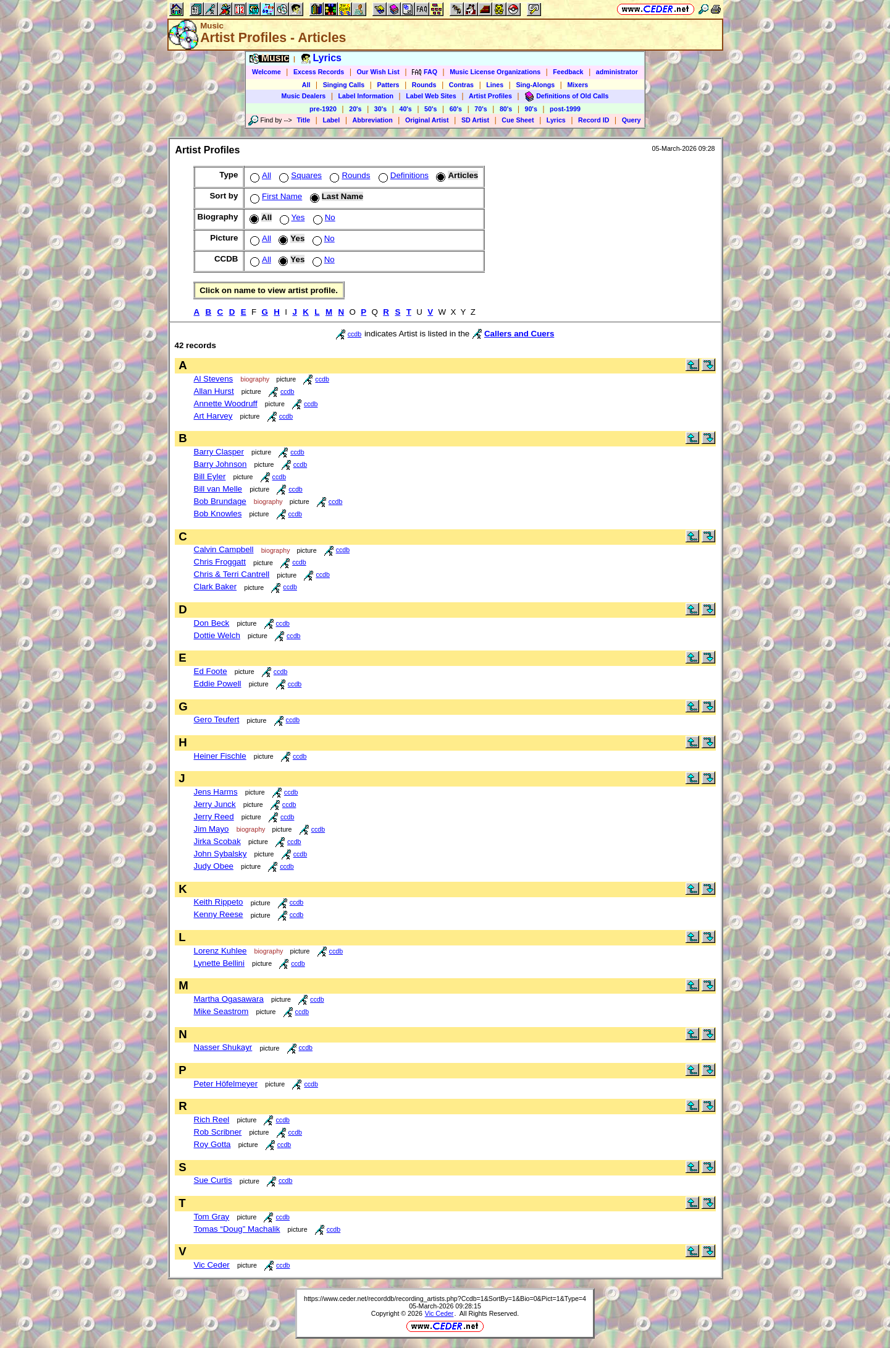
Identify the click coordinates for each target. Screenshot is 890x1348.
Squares (299, 175)
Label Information (365, 96)
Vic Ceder (212, 1264)
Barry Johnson (220, 464)
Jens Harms (216, 791)
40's (405, 109)
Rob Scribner (218, 1132)
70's (480, 109)
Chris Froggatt (220, 561)
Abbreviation (373, 120)
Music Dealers (304, 96)
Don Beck (212, 623)
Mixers (577, 84)
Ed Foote (210, 671)
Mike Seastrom (221, 1011)
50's (430, 109)
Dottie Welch (217, 635)
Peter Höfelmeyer (226, 1083)
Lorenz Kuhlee (220, 950)
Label (331, 120)
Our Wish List (378, 71)
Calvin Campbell (224, 549)
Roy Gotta (212, 1144)
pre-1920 (323, 109)
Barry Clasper (219, 451)
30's (380, 109)
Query (631, 120)
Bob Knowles (218, 513)
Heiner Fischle (220, 756)
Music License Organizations (495, 71)
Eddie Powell (217, 683)
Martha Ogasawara (229, 999)
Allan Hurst (214, 391)
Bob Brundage (220, 501)
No (323, 217)
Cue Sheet (518, 120)
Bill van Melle (218, 488)
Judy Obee (213, 866)
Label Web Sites (431, 96)
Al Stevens (213, 378)
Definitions (402, 175)
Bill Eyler (210, 476)
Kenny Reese (218, 914)
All (306, 84)
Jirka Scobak (217, 841)
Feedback (568, 71)
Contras (461, 84)
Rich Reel (212, 1119)
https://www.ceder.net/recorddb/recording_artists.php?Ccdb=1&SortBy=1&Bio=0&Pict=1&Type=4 (445, 1298)
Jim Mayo (211, 829)
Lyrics (556, 120)
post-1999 (565, 109)
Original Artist (427, 120)
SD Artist (475, 120)
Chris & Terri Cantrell (232, 574)
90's (531, 109)
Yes (291, 217)
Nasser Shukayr (223, 1047)
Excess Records (318, 71)
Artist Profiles (490, 96)
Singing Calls (344, 84)
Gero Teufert (217, 719)
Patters (388, 84)
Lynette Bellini (219, 963)
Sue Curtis (213, 1180)
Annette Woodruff (226, 403)
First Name (275, 196)
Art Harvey (213, 415)
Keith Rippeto (218, 901)
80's (506, 109)
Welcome (266, 71)
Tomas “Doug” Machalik (237, 1229)
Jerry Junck (215, 804)
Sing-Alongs (535, 84)
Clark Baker (215, 586)
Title (303, 120)
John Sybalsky (220, 853)
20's (355, 109)
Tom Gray (212, 1216)
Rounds (424, 84)
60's (456, 109)
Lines (494, 84)
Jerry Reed (214, 816)
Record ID (593, 120)
